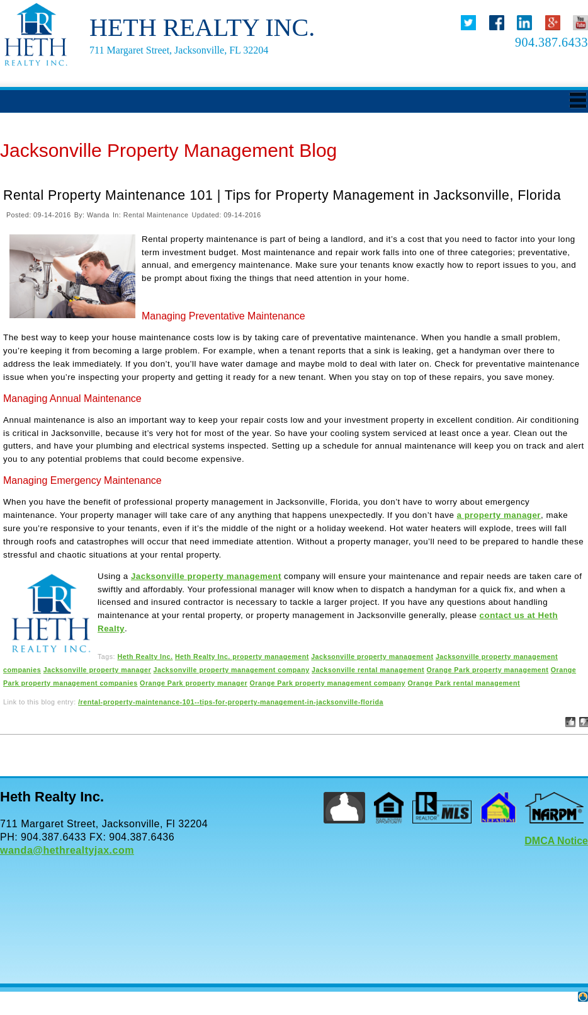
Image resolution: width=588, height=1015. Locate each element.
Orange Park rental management (463, 683)
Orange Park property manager (193, 683)
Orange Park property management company (328, 683)
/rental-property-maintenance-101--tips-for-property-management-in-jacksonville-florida (230, 702)
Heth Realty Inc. (144, 656)
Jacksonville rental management (368, 670)
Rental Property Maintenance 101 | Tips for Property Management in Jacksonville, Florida (282, 195)
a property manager (499, 515)
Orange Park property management (488, 670)
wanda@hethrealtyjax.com (67, 850)
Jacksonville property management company (232, 670)
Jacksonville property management (206, 576)
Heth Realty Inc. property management (242, 656)
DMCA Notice (556, 840)
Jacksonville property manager (97, 670)
